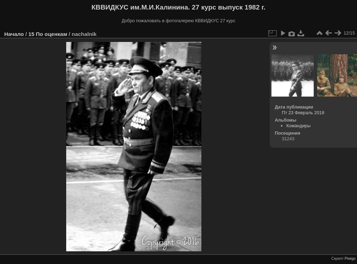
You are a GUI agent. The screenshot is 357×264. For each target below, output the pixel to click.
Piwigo (350, 258)
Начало (14, 34)
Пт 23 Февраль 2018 (303, 112)
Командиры (298, 125)
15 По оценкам (47, 34)
